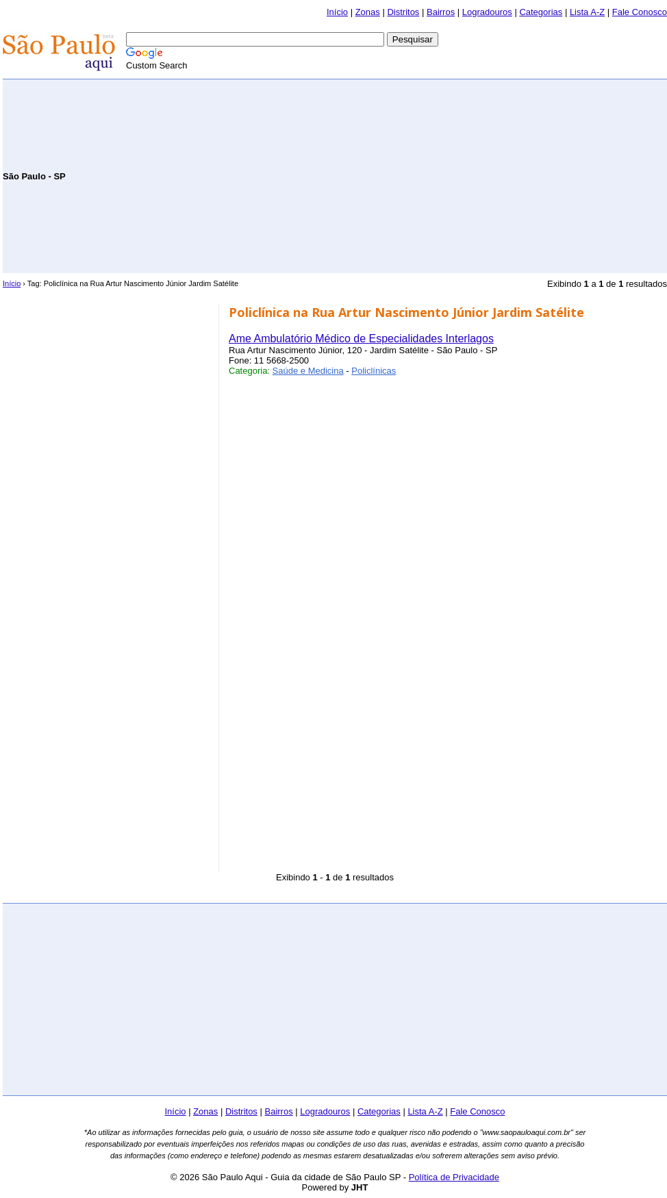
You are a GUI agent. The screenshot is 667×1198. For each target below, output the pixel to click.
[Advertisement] (507, 175)
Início (337, 12)
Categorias (540, 12)
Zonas (367, 12)
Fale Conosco (639, 12)
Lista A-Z (587, 12)
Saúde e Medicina (308, 371)
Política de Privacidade (454, 1177)
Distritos (403, 12)
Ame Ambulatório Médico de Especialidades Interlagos (361, 338)
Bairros (441, 12)
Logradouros (487, 12)
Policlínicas (373, 371)
